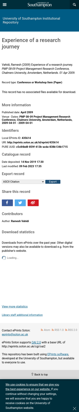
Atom (47, 330)
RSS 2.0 (72, 330)
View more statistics (15, 306)
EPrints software (57, 354)
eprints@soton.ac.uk (15, 334)
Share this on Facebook (7, 202)
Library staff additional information (22, 315)
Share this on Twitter (20, 202)
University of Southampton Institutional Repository (31, 20)
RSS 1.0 (59, 330)
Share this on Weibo (33, 202)
